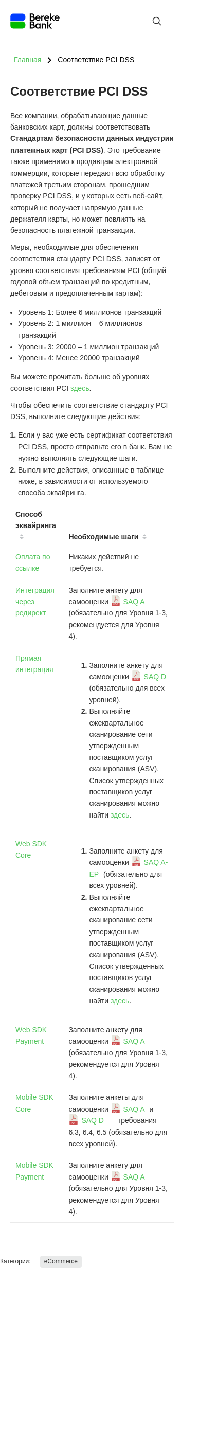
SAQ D (155, 677)
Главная (27, 60)
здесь (79, 388)
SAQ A (134, 601)
